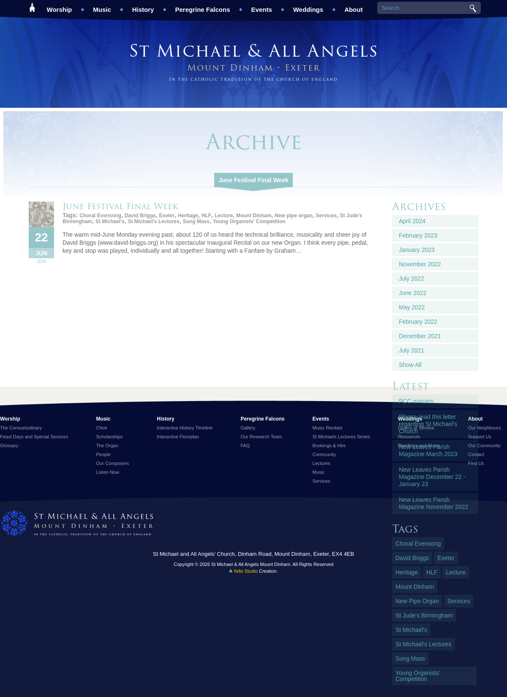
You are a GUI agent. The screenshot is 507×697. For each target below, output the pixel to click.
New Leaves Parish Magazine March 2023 (428, 450)
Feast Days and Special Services (34, 436)
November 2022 (420, 264)
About (353, 6)
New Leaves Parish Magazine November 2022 (433, 503)
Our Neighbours (484, 427)
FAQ (245, 445)
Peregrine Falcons (202, 6)
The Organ (107, 445)
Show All (410, 364)
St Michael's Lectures (153, 221)
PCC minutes (416, 401)
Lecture (224, 216)
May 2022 (412, 307)
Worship (59, 6)
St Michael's (110, 221)
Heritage (188, 216)
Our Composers (112, 463)
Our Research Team (261, 436)
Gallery (247, 427)
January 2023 (417, 249)
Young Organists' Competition (249, 221)
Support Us (479, 436)
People (103, 454)
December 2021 (420, 336)
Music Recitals (328, 427)
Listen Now (107, 472)
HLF (206, 216)
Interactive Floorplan (178, 436)
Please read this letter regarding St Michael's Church (428, 424)
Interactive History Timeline (185, 427)
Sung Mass (196, 221)
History (143, 6)
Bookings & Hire (329, 445)
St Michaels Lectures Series (341, 436)
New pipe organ (293, 216)
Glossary (9, 445)
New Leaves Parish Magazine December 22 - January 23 (432, 476)
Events (262, 6)
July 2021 (411, 350)
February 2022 (418, 321)
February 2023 (418, 235)
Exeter (166, 216)
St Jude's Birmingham (424, 615)
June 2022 (412, 293)
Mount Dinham (253, 216)
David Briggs (140, 216)
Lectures (321, 463)
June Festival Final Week (253, 180)
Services (326, 216)
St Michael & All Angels (253, 50)
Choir (101, 427)
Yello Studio (245, 571)
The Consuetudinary (21, 427)
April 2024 (412, 221)
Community (324, 454)
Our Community (484, 445)
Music (102, 6)
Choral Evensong (100, 216)
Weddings (308, 6)
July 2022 (411, 278)
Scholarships (109, 436)
